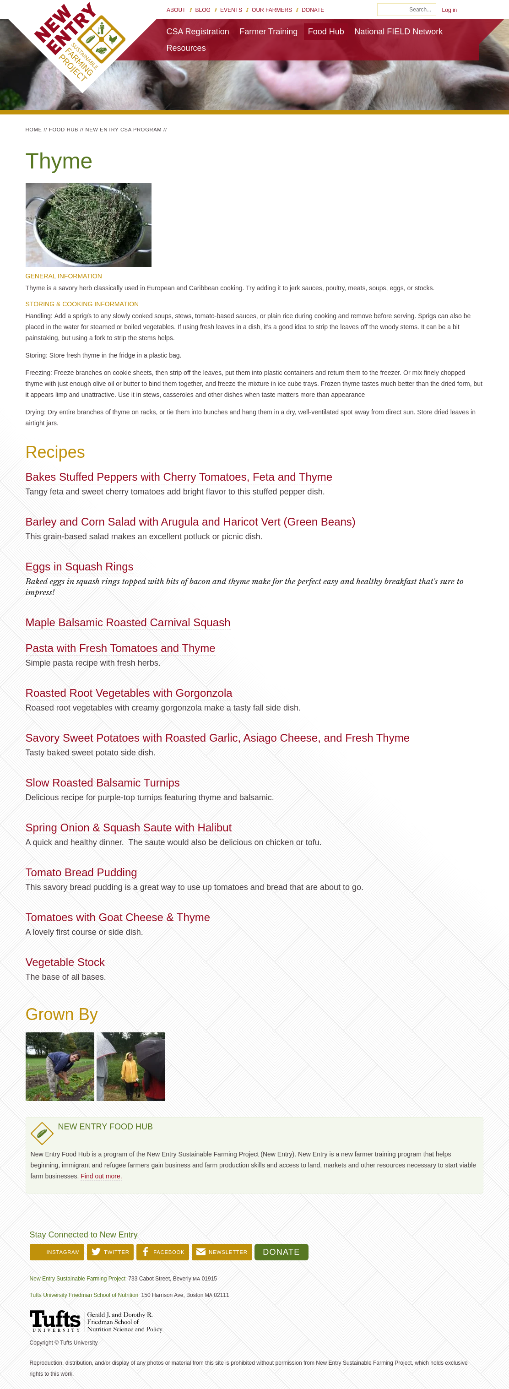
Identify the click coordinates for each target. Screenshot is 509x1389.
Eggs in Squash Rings (80, 566)
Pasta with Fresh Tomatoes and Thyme (121, 648)
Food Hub (326, 31)
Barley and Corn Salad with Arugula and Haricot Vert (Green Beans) (191, 521)
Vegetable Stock (65, 962)
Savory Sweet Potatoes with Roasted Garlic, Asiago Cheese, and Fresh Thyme (218, 738)
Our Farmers (272, 10)
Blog (203, 10)
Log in (449, 10)
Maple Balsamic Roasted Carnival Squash (128, 622)
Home (34, 129)
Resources (186, 48)
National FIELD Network (398, 31)
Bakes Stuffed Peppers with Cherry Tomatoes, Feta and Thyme (179, 477)
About (176, 10)
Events (231, 10)
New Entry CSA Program (124, 129)
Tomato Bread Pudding (81, 872)
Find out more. (101, 1176)
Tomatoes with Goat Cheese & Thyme (118, 917)
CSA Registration (198, 31)
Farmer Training (268, 31)
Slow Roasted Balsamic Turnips (103, 782)
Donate (313, 10)
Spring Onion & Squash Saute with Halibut (129, 827)
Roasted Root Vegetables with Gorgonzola (129, 693)
